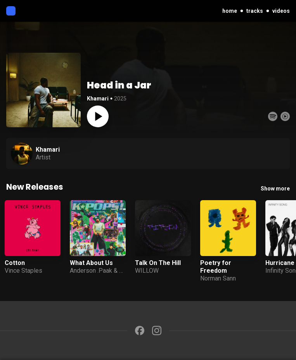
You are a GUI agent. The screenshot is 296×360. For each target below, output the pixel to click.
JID (124, 270)
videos (281, 11)
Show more (275, 188)
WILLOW (147, 270)
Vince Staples (23, 270)
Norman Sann (218, 278)
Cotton (15, 263)
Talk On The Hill (158, 263)
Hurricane (279, 263)
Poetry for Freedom (215, 266)
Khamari (98, 98)
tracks (254, 11)
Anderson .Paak (91, 270)
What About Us (91, 263)
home (229, 11)
